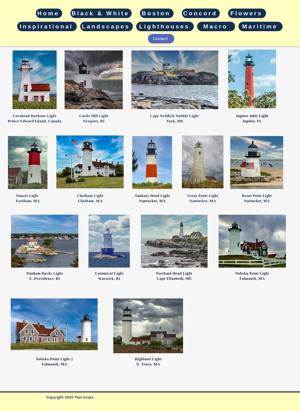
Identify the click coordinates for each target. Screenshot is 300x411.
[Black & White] (101, 13)
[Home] (49, 13)
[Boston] (157, 13)
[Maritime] (260, 26)
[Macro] (216, 26)
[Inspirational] (47, 26)
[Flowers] (247, 13)
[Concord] (201, 13)
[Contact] (161, 38)
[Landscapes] (106, 26)
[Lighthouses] (165, 26)
